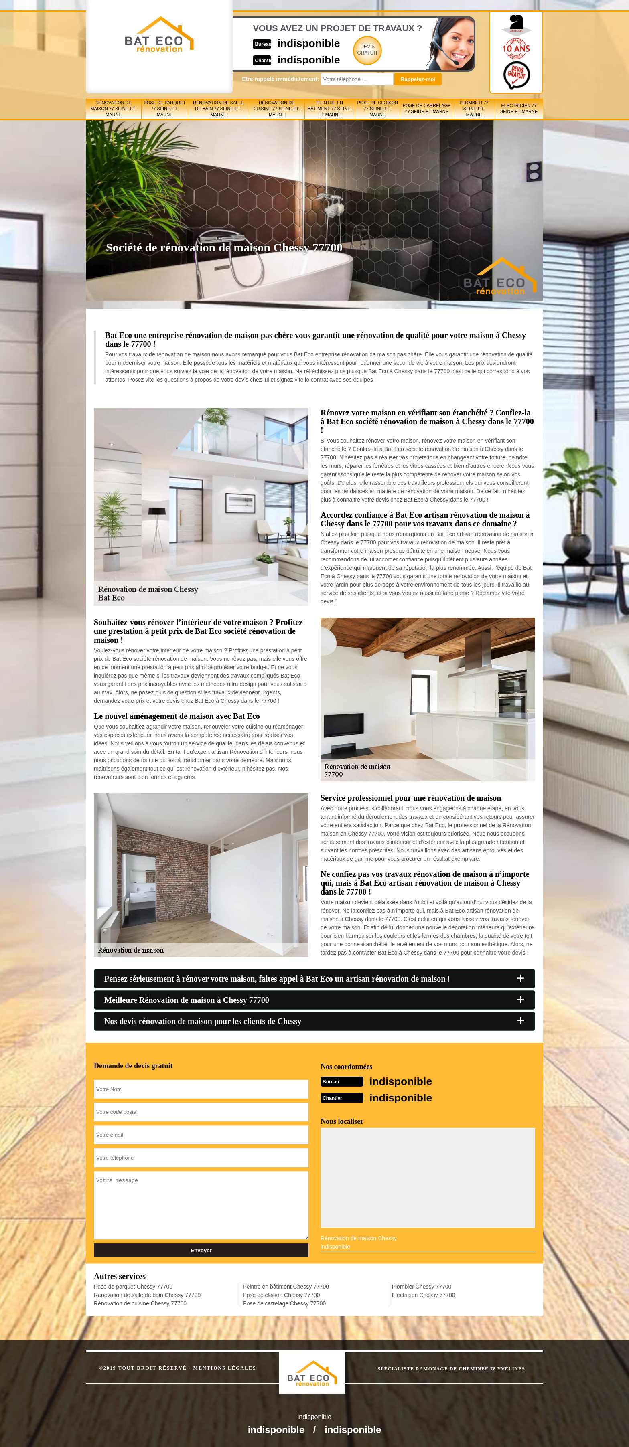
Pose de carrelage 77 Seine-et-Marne (427, 108)
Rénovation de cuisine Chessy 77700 (140, 1302)
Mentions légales (224, 1367)
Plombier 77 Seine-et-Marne (474, 108)
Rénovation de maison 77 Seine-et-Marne (113, 108)
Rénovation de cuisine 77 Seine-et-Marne (276, 108)
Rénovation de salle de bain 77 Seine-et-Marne (218, 108)
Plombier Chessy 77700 (422, 1286)
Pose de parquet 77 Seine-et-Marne (165, 108)
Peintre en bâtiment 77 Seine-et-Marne (330, 108)
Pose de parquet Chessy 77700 (133, 1286)
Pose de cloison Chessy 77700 (281, 1294)
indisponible (290, 42)
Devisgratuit (351, 50)
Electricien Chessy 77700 (423, 1294)
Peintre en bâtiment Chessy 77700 (286, 1286)
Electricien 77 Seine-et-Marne (519, 108)
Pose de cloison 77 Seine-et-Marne (377, 108)
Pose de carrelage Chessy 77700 (284, 1302)
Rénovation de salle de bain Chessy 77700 (147, 1294)
